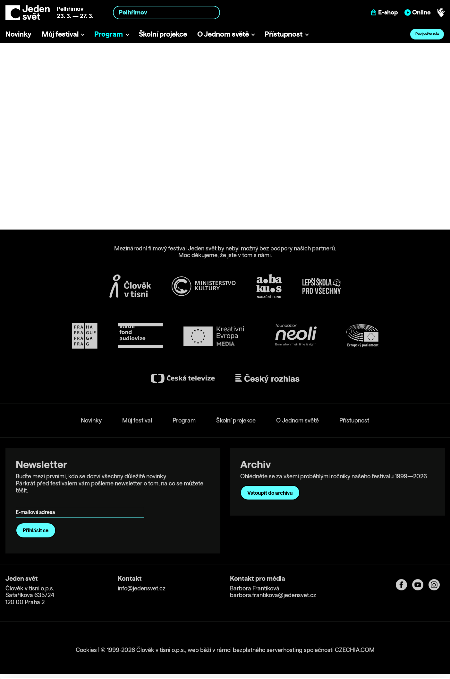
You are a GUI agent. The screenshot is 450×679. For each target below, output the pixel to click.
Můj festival (60, 34)
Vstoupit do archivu (270, 493)
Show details (99, 671)
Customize (397, 643)
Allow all (396, 630)
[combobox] (166, 12)
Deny (397, 657)
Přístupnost (283, 34)
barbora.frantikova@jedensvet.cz (273, 595)
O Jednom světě (223, 34)
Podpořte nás (427, 34)
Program (108, 34)
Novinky (18, 34)
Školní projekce (163, 34)
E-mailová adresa (37, 503)
